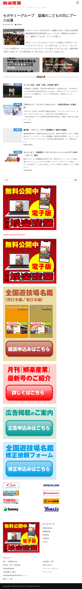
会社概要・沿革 (48, 561)
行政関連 (45, 538)
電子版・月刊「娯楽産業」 (12, 565)
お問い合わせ (47, 565)
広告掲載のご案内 (9, 572)
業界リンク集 (7, 579)
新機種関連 (46, 531)
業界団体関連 (47, 528)
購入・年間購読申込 (10, 561)
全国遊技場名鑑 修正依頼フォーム (15, 575)
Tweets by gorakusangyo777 (14, 234)
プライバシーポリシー (50, 568)
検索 (75, 180)
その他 (44, 542)
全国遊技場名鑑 (8, 568)
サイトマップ (47, 572)
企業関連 (19, 24)
